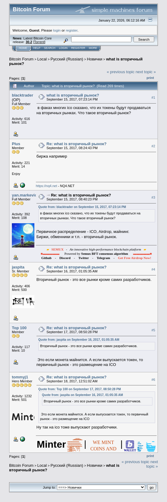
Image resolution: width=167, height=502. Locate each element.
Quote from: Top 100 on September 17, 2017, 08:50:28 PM (79, 389)
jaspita (18, 267)
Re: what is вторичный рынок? (77, 144)
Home (23, 48)
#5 (153, 330)
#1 (153, 97)
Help (36, 48)
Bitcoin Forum (21, 59)
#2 (153, 146)
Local (42, 59)
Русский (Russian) (66, 59)
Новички (95, 59)
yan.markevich (25, 195)
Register (78, 48)
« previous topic (120, 72)
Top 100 (19, 328)
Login (63, 48)
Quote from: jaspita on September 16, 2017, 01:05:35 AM (78, 339)
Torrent (39, 42)
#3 (153, 197)
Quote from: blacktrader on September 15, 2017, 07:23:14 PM (82, 207)
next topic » (146, 72)
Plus (16, 144)
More (93, 48)
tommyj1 (20, 377)
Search (50, 48)
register (71, 30)
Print (150, 78)
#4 (153, 269)
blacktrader (22, 95)
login (57, 30)
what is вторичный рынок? (73, 95)
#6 (153, 379)
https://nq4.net (46, 186)
